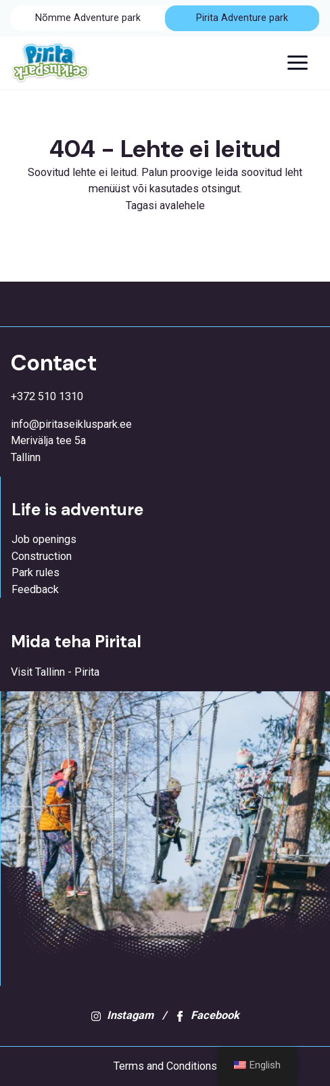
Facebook (206, 1015)
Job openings (43, 539)
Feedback (35, 589)
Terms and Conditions (165, 1066)
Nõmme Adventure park (88, 18)
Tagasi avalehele (165, 205)
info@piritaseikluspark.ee (71, 424)
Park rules (35, 572)
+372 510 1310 (47, 396)
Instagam (122, 1015)
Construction (41, 556)
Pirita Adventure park (242, 18)
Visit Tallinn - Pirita (55, 672)
